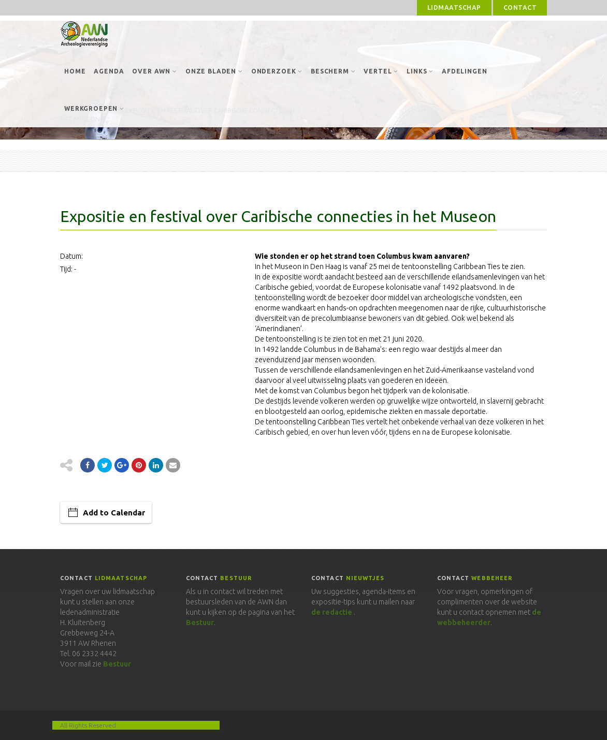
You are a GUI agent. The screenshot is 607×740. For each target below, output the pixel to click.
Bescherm (333, 71)
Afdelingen (464, 71)
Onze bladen (214, 71)
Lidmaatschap (454, 7)
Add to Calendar (114, 512)
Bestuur (117, 664)
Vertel (381, 71)
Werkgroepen (94, 108)
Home (74, 71)
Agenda (109, 71)
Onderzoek (276, 71)
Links (420, 71)
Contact (520, 7)
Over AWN (154, 71)
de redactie (331, 612)
